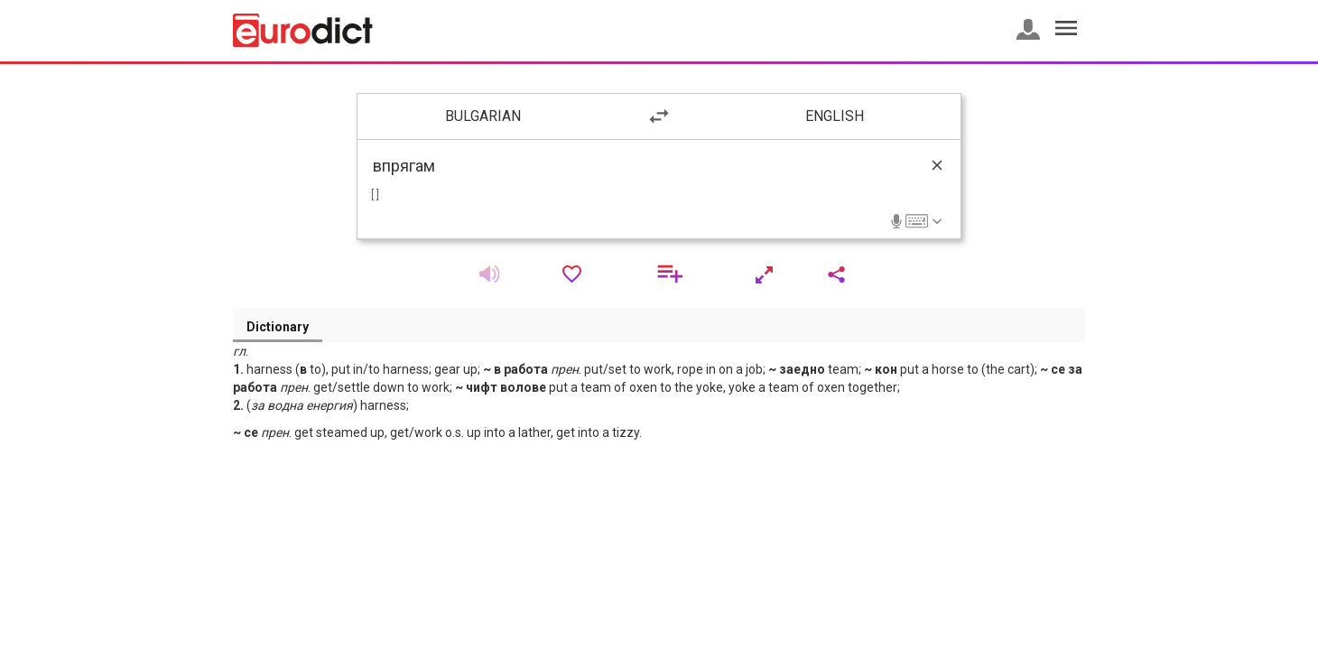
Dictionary (277, 327)
